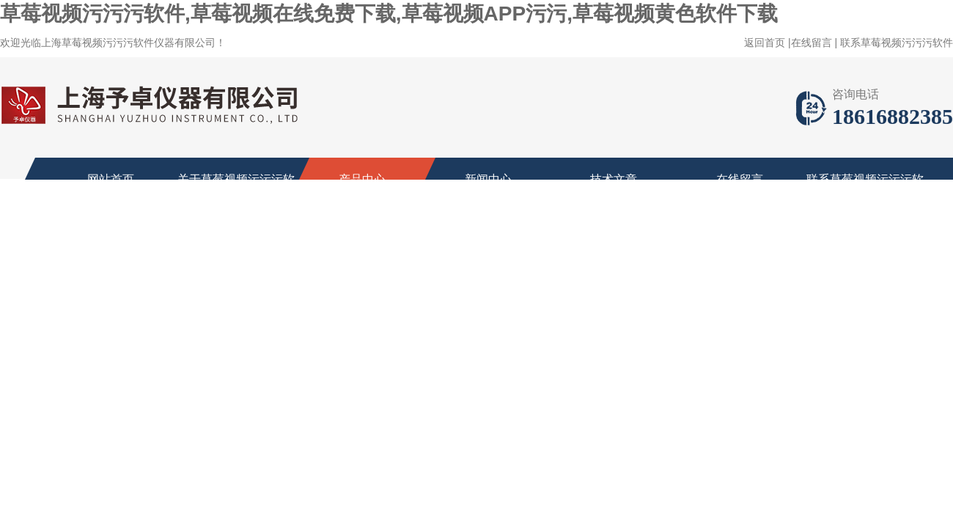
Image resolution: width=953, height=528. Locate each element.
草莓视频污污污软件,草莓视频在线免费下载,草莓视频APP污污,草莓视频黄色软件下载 (389, 13)
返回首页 (764, 42)
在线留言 (811, 42)
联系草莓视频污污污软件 (896, 42)
